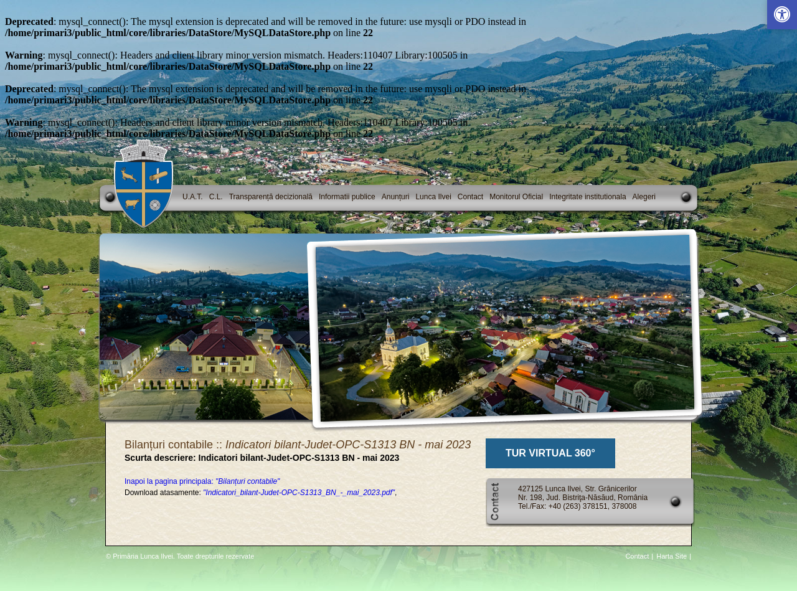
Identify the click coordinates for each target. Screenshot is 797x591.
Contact (470, 196)
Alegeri (644, 196)
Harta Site (671, 556)
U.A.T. (192, 196)
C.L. (216, 196)
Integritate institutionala (587, 196)
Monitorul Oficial (516, 196)
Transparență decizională (271, 196)
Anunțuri (396, 196)
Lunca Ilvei (433, 196)
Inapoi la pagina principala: (202, 481)
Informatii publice (347, 196)
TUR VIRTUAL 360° (550, 453)
